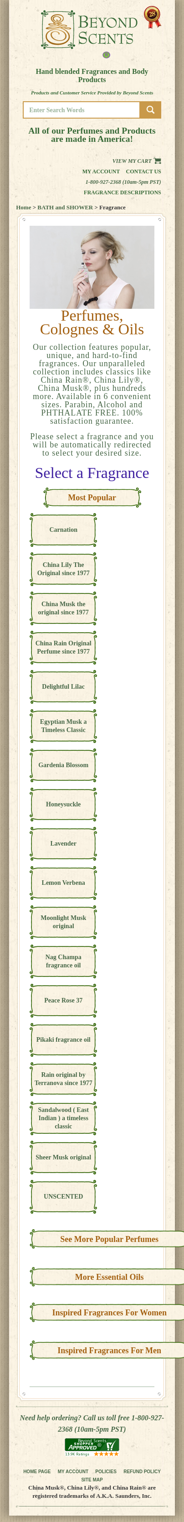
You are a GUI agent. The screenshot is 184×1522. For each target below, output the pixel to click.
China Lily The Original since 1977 (63, 569)
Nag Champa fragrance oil (64, 961)
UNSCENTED (63, 1196)
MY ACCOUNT (73, 1471)
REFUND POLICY (142, 1471)
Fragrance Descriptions (122, 192)
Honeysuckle (63, 804)
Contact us (143, 171)
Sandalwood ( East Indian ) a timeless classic (63, 1118)
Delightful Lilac (63, 686)
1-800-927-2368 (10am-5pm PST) (123, 182)
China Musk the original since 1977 (63, 608)
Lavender (63, 843)
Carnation (63, 529)
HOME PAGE (37, 1471)
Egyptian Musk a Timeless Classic (63, 725)
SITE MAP (91, 1479)
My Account (101, 171)
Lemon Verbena (63, 882)
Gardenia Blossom (63, 765)
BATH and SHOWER (65, 207)
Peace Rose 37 (63, 1000)
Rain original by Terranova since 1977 (63, 1078)
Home (23, 207)
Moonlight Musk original (63, 922)
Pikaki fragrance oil (63, 1039)
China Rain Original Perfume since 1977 (64, 647)
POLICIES (106, 1471)
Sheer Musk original (63, 1157)
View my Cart (136, 161)
